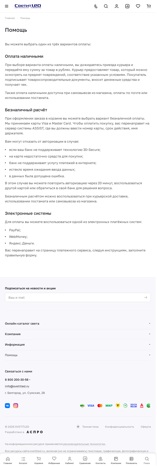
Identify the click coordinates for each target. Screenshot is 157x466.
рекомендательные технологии (84, 444)
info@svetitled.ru (17, 386)
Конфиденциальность (119, 426)
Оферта (146, 426)
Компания (13, 334)
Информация (15, 344)
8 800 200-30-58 (16, 379)
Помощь (11, 355)
